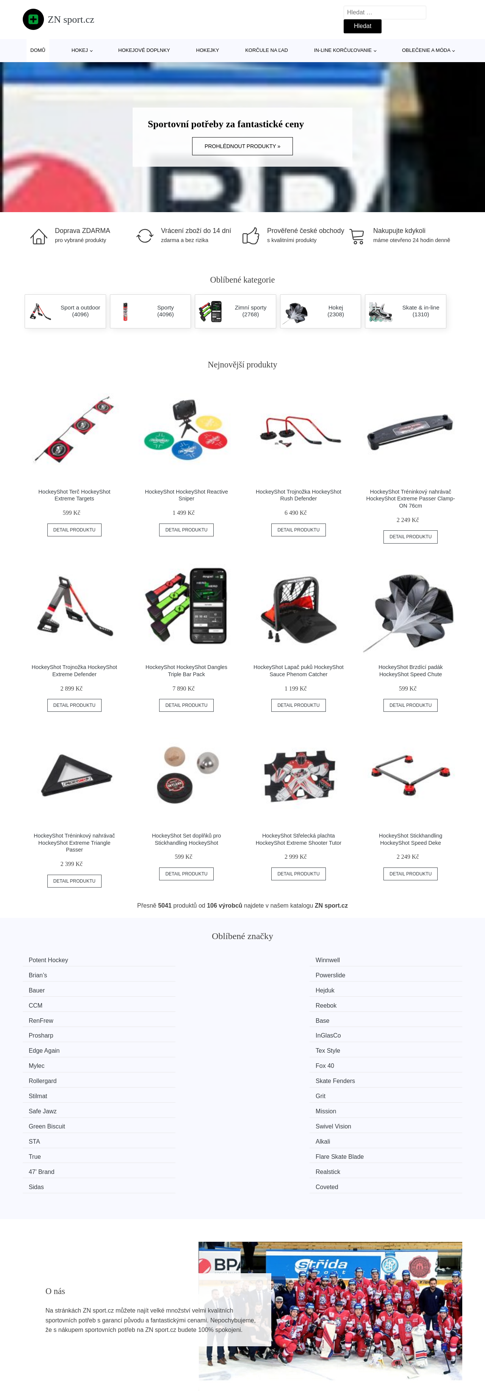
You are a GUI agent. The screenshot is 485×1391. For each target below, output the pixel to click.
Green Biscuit (276, 1031)
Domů (37, 50)
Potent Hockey (52, 960)
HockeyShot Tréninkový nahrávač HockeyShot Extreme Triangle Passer (74, 843)
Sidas (265, 1060)
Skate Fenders (165, 1017)
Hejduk (154, 974)
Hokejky (207, 50)
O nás (364, 1313)
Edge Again (47, 1003)
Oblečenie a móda (426, 50)
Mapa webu (207, 1330)
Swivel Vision (388, 1031)
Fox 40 (380, 1003)
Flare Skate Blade (395, 1045)
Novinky (37, 1330)
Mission (155, 1031)
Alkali (152, 1045)
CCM (264, 974)
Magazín (202, 1313)
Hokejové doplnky (144, 50)
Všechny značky (48, 1313)
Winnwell (157, 960)
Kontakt (366, 1330)
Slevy (34, 1347)
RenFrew (44, 988)
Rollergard (46, 1017)
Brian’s (267, 960)
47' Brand (45, 1060)
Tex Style (157, 1003)
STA (38, 1045)
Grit (375, 1017)
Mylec (266, 1003)
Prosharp (270, 988)
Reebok (381, 974)
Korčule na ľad (266, 50)
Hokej (80, 50)
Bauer (40, 974)
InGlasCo (383, 988)
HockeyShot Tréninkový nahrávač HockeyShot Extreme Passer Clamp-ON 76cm (410, 499)
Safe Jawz (46, 1031)
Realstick (157, 1060)
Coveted (382, 1060)
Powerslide (385, 960)
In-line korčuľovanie (343, 50)
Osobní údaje (209, 1347)
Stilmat (267, 1017)
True (264, 1045)
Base (152, 988)
